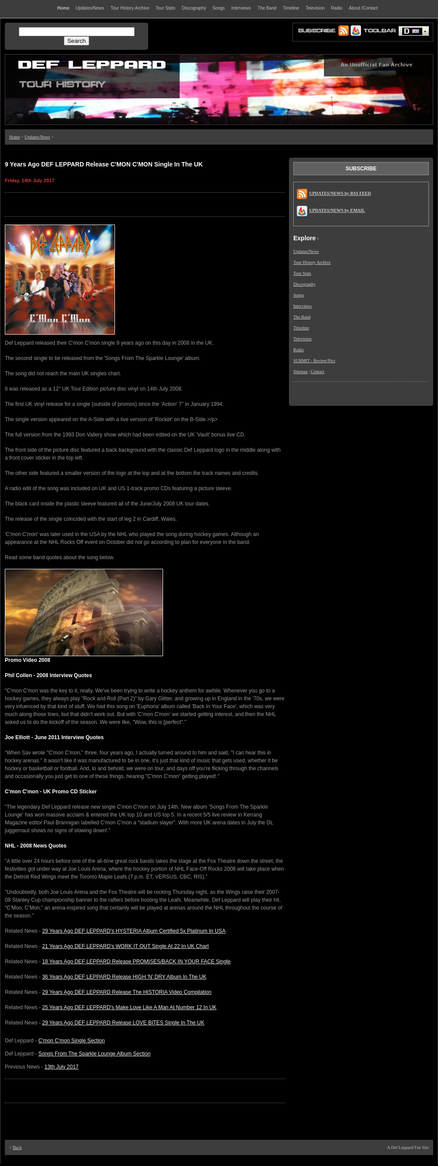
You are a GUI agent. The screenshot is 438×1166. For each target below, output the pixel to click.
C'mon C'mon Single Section (71, 1041)
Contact (317, 371)
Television (302, 338)
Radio (298, 349)
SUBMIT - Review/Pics (314, 360)
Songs (298, 295)
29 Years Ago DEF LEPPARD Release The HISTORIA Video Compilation (126, 992)
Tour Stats (302, 273)
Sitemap (300, 371)
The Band (301, 317)
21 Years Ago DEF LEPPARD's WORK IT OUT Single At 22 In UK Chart (125, 946)
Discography (304, 284)
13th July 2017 (62, 1067)
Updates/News (37, 137)
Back (17, 1147)
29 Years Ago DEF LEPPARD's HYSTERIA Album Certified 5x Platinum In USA (134, 931)
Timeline (301, 327)
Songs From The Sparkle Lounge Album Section (94, 1054)
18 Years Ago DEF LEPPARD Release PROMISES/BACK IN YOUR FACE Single (136, 961)
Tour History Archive (311, 262)
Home (14, 137)
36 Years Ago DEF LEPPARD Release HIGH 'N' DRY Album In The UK (124, 977)
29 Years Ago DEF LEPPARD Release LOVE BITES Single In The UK (123, 1023)
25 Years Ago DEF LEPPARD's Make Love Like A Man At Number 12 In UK (129, 1007)
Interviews (302, 306)
